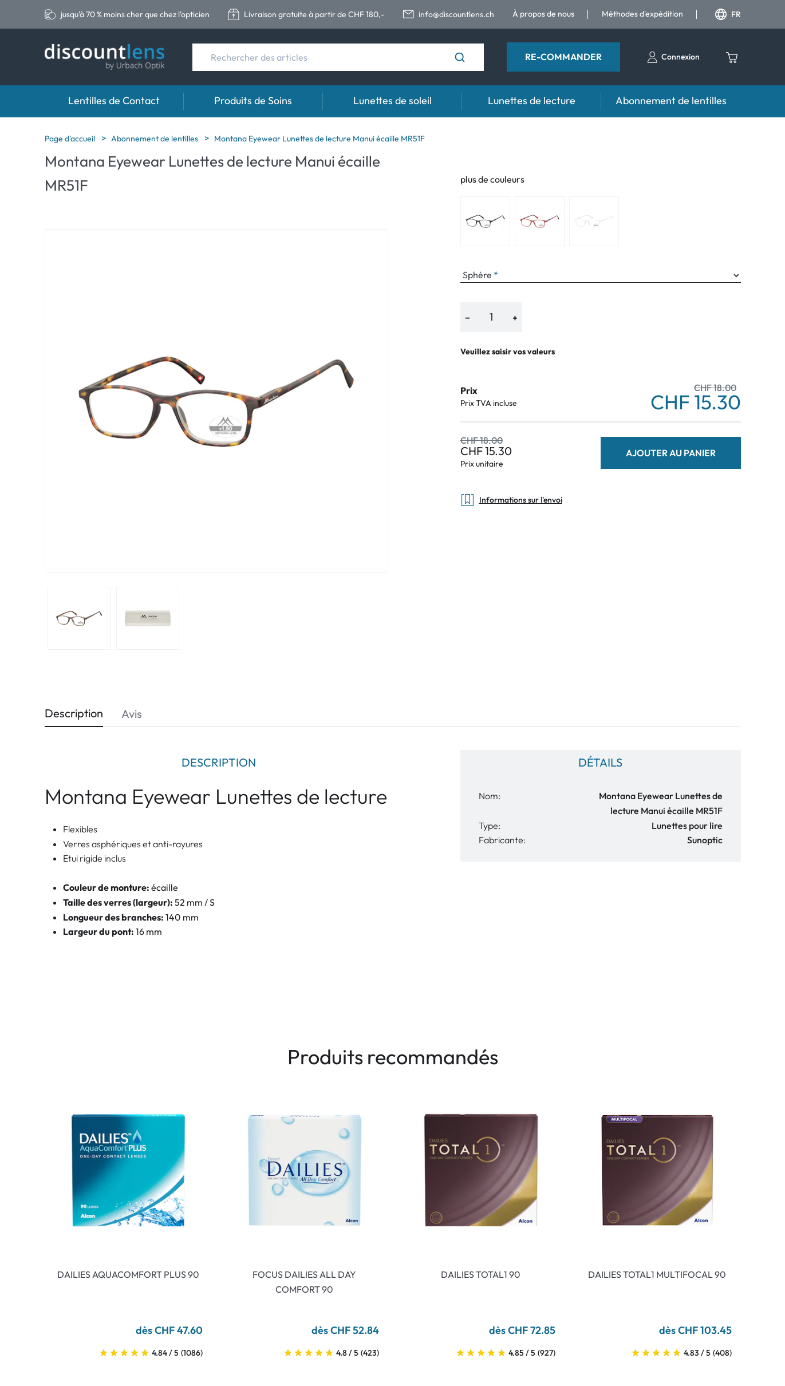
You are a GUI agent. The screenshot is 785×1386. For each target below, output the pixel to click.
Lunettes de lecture (531, 100)
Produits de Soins (253, 100)
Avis (131, 713)
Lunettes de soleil (392, 100)
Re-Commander (563, 56)
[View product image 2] (147, 618)
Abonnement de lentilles (671, 100)
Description (74, 713)
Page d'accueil (71, 138)
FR (728, 14)
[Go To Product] (128, 1170)
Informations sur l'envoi (511, 500)
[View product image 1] (79, 618)
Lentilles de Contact (114, 100)
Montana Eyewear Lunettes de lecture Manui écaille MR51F (319, 138)
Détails (600, 762)
